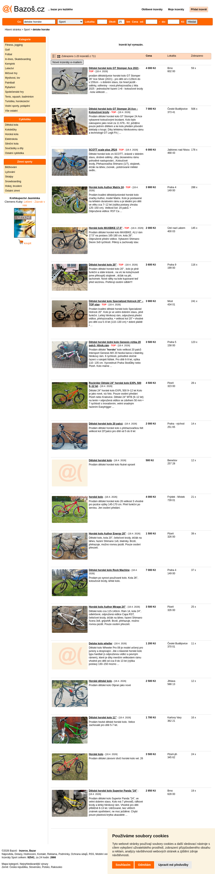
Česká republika (18, 867)
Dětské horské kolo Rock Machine (109, 570)
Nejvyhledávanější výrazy (34, 863)
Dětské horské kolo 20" (103, 264)
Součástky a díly (14, 148)
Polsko (46, 867)
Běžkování (11, 167)
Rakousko (56, 867)
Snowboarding (13, 181)
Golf (7, 49)
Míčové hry (11, 73)
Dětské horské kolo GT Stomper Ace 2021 (114, 68)
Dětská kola (11, 124)
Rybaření (10, 87)
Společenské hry (14, 91)
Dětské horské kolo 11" (103, 717)
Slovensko (35, 867)
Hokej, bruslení (13, 186)
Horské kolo (96, 754)
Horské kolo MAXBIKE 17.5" (105, 228)
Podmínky (64, 854)
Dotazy (18, 854)
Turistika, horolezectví (17, 101)
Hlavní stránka (13, 29)
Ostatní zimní (12, 190)
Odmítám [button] (144, 864)
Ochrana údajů (79, 854)
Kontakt (41, 854)
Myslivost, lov (12, 77)
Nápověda (7, 854)
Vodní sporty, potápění (17, 105)
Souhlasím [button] (122, 864)
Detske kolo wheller (100, 643)
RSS (91, 854)
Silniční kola (11, 143)
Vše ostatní (11, 110)
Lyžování (10, 172)
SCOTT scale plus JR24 (103, 149)
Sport (27, 29)
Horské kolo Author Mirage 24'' (107, 606)
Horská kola (11, 134)
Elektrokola (11, 139)
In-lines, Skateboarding (18, 59)
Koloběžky (11, 129)
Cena (149, 55)
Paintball (10, 82)
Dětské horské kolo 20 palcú (106, 423)
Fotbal (8, 54)
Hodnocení (30, 854)
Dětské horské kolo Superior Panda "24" (113, 790)
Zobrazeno (197, 55)
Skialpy (9, 176)
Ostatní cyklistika (14, 153)
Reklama (52, 854)
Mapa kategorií (10, 863)
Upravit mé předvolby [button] (173, 864)
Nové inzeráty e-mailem (67, 62)
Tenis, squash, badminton (19, 96)
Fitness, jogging (14, 44)
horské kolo (96, 496)
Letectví (9, 68)
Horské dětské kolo (100, 681)
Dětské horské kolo (100, 460)
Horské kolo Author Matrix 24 (106, 187)
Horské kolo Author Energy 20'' (107, 533)
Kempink (10, 63)
